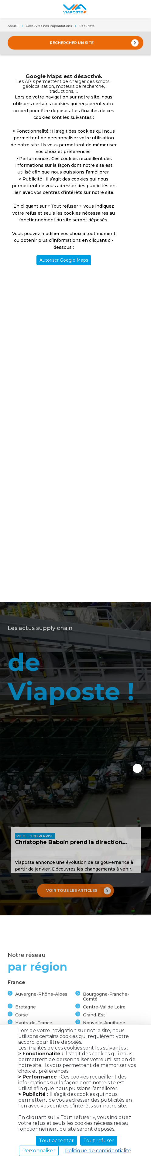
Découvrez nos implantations (49, 26)
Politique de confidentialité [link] (98, 1151)
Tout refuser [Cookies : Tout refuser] (98, 1140)
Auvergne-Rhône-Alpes (41, 1023)
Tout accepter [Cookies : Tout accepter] (56, 1140)
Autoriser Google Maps (63, 260)
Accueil (13, 26)
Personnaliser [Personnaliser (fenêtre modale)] (38, 1151)
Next (137, 768)
